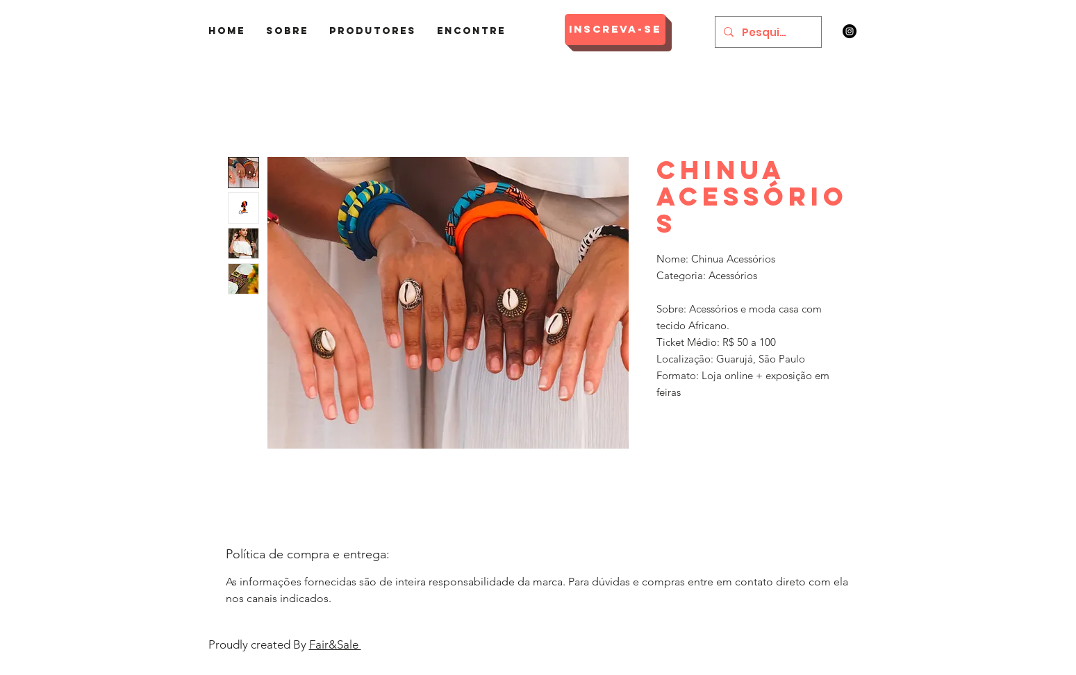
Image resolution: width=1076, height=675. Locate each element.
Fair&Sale (335, 644)
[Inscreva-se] (615, 29)
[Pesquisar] (767, 32)
